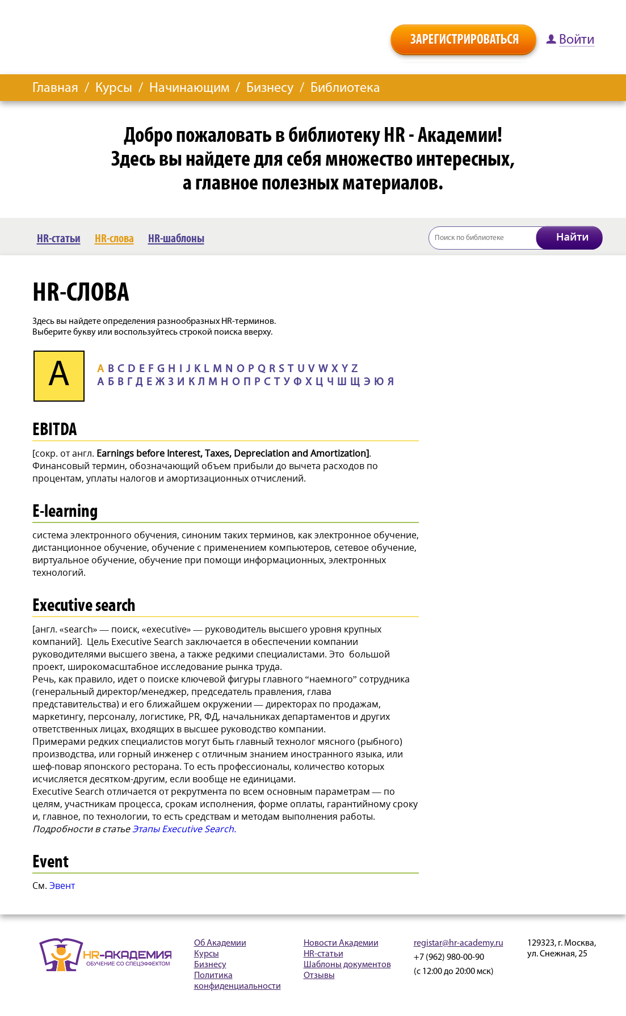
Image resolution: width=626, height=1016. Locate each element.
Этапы (184, 829)
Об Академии (220, 943)
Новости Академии (341, 943)
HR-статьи (59, 239)
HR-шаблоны (176, 239)
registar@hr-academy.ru (458, 943)
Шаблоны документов (347, 964)
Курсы (113, 88)
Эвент (62, 885)
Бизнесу (269, 88)
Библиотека (345, 88)
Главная (55, 88)
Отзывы (319, 975)
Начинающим (189, 88)
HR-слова (114, 239)
